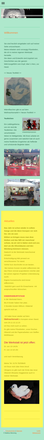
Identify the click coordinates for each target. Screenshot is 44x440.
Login (38, 431)
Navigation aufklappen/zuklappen (22, 3)
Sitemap (19, 431)
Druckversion (9, 431)
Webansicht (36, 433)
